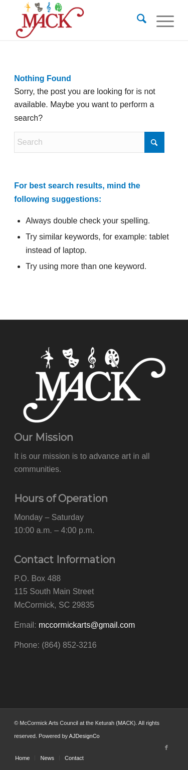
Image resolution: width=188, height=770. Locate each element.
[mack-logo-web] (78, 20)
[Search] (136, 20)
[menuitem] (136, 20)
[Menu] (160, 20)
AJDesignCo (84, 736)
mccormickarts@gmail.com (87, 625)
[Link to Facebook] (166, 747)
